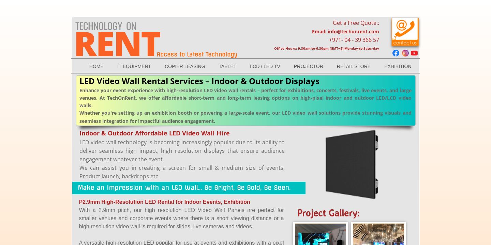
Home (96, 66)
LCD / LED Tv (265, 66)
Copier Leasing (185, 66)
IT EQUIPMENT (134, 66)
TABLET (227, 66)
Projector (308, 66)
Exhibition (397, 66)
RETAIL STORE (354, 66)
